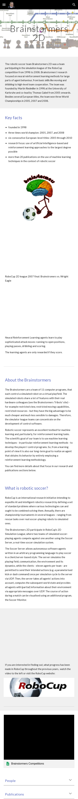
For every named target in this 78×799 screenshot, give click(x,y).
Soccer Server (17, 548)
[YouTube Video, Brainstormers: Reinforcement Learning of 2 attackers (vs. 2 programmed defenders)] (39, 313)
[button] (4, 4)
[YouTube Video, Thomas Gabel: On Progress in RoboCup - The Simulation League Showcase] (39, 632)
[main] (39, 33)
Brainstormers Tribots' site (52, 402)
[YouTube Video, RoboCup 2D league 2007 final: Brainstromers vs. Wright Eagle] (39, 252)
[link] (39, 741)
